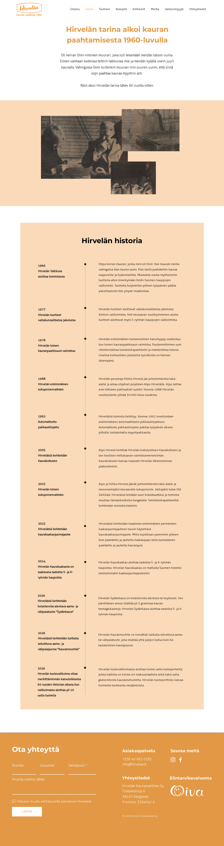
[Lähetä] (27, 811)
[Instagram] (173, 760)
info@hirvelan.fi (134, 764)
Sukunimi (47, 765)
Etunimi (18, 765)
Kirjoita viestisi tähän (28, 779)
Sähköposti (76, 765)
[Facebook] (180, 760)
